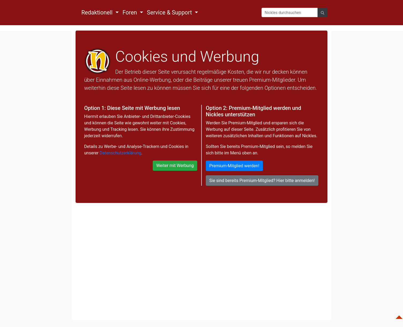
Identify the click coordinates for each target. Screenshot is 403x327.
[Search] (290, 12)
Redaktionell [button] (97, 12)
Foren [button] (130, 12)
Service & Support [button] (170, 12)
